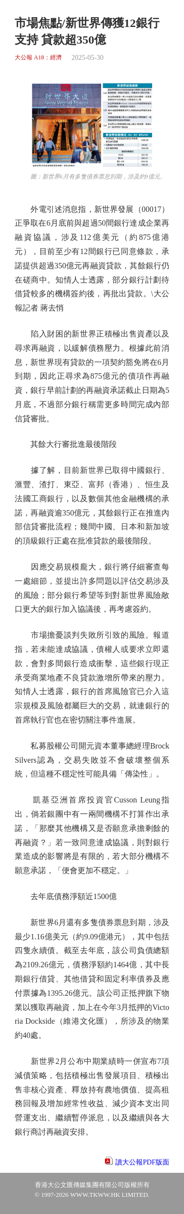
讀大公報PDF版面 (142, 1162)
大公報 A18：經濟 (38, 57)
